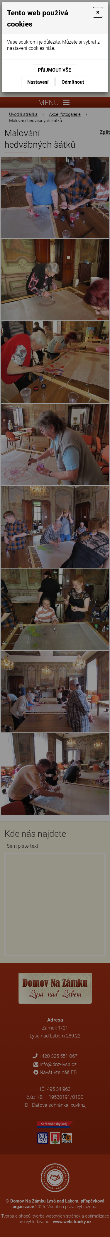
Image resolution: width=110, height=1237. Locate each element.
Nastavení (37, 82)
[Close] (98, 12)
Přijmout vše (54, 70)
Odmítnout (73, 82)
